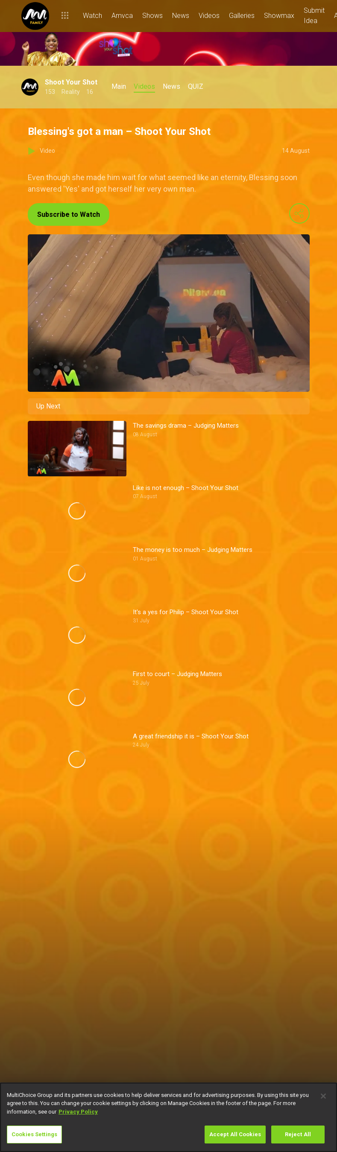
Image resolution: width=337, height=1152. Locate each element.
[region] (168, 1117)
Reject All (298, 1134)
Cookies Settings (34, 1134)
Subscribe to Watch (68, 214)
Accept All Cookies (235, 1134)
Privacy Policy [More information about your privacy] (78, 1111)
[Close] (323, 1096)
